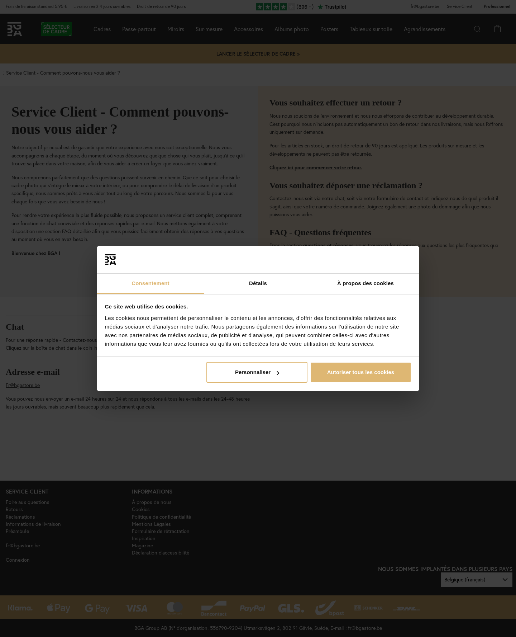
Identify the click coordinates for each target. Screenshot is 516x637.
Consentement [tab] (150, 283)
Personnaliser (257, 372)
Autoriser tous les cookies (361, 372)
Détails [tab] (258, 283)
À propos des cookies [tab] (365, 283)
